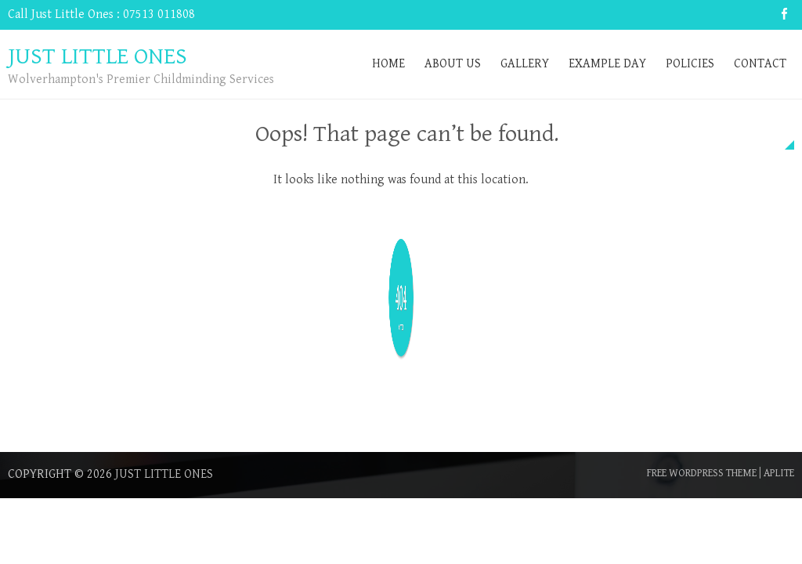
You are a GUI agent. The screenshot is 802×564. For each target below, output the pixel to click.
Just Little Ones (164, 474)
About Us (452, 63)
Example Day (607, 63)
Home (388, 63)
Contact (760, 63)
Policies (690, 63)
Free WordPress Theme (702, 473)
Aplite (779, 473)
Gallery (524, 63)
